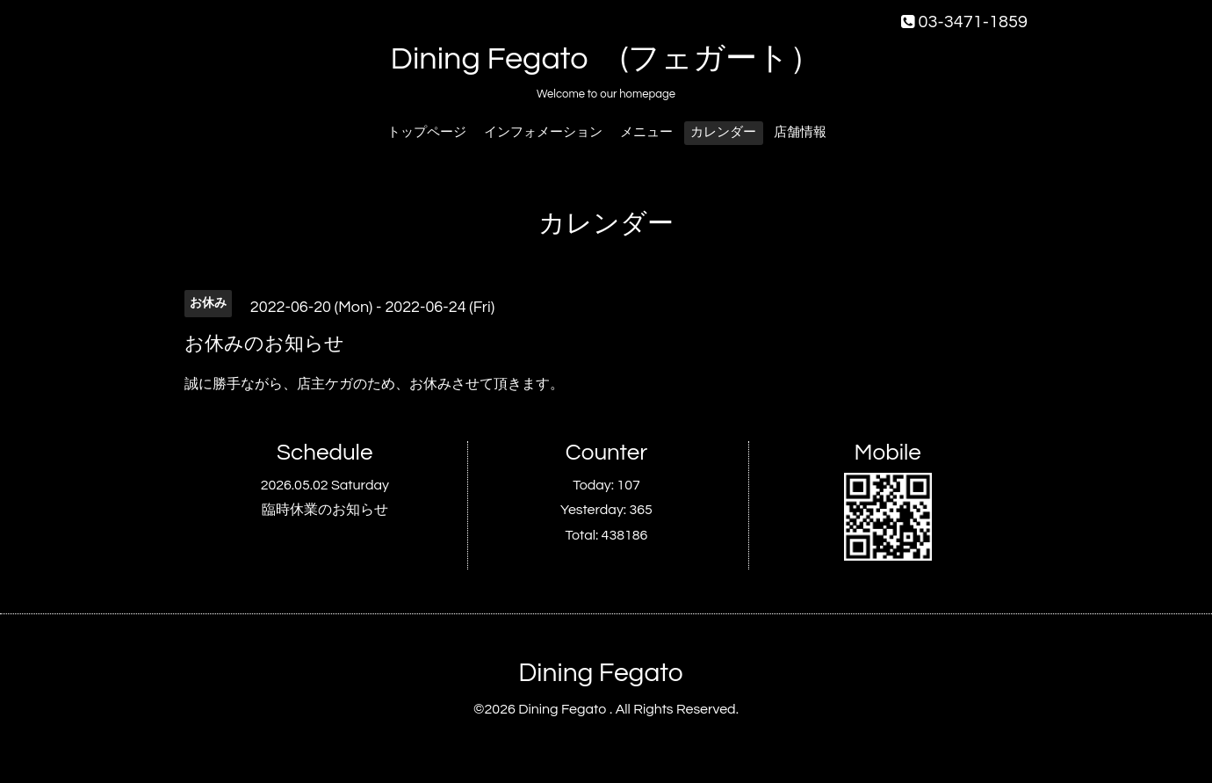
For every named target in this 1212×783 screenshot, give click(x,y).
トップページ (426, 132)
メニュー (646, 132)
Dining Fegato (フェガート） (606, 59)
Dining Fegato (600, 672)
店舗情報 (800, 132)
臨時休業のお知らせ (325, 510)
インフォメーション (543, 132)
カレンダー (723, 132)
